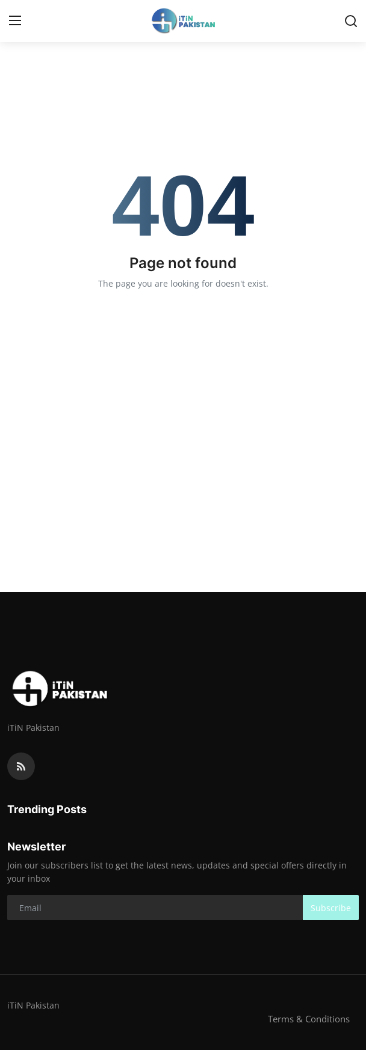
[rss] (21, 766)
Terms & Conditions (309, 1019)
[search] (351, 21)
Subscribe (331, 908)
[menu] (15, 21)
